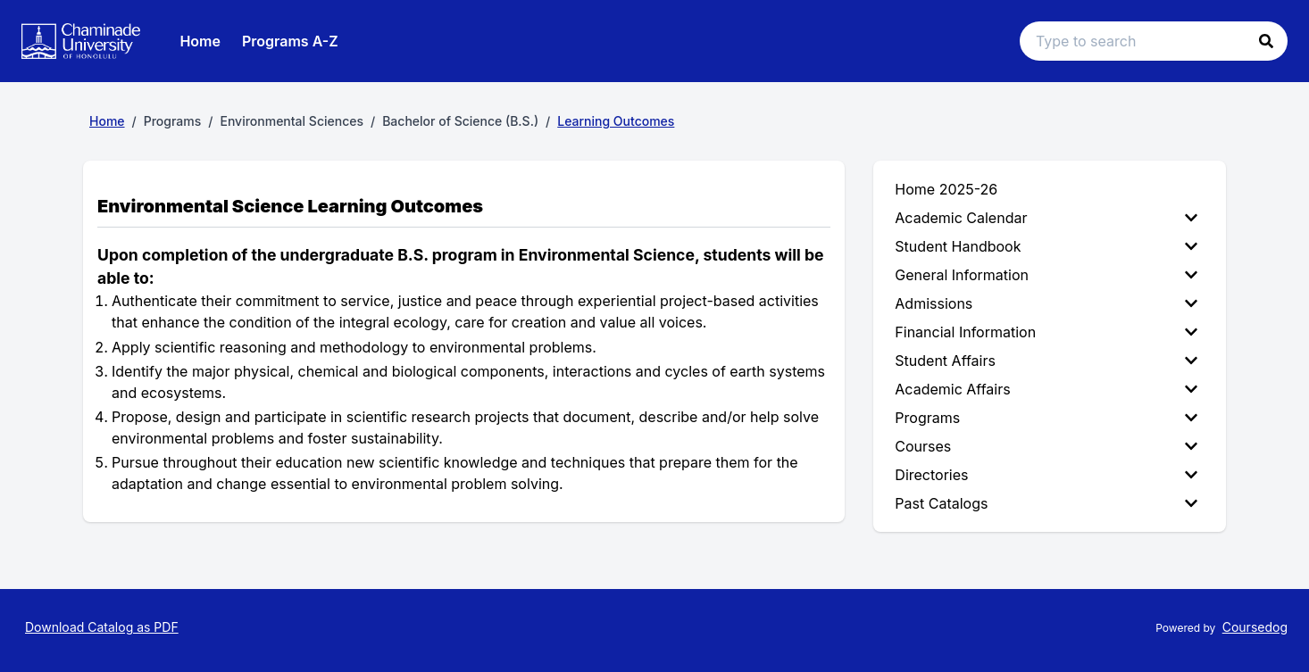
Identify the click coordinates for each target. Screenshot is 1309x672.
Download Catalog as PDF (102, 627)
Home (200, 41)
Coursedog (1255, 627)
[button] (1266, 41)
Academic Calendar (1046, 218)
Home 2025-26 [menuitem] (946, 189)
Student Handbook (1046, 246)
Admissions (1046, 303)
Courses (1046, 446)
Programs (1046, 418)
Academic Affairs (1046, 389)
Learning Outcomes (615, 121)
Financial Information (1046, 332)
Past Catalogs (1046, 503)
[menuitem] (1050, 217)
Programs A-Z (290, 41)
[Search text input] (1154, 41)
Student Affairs (1046, 360)
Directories (1046, 475)
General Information (1046, 275)
